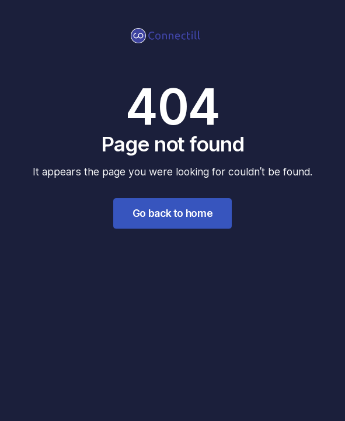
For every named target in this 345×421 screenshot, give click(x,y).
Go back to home (173, 213)
